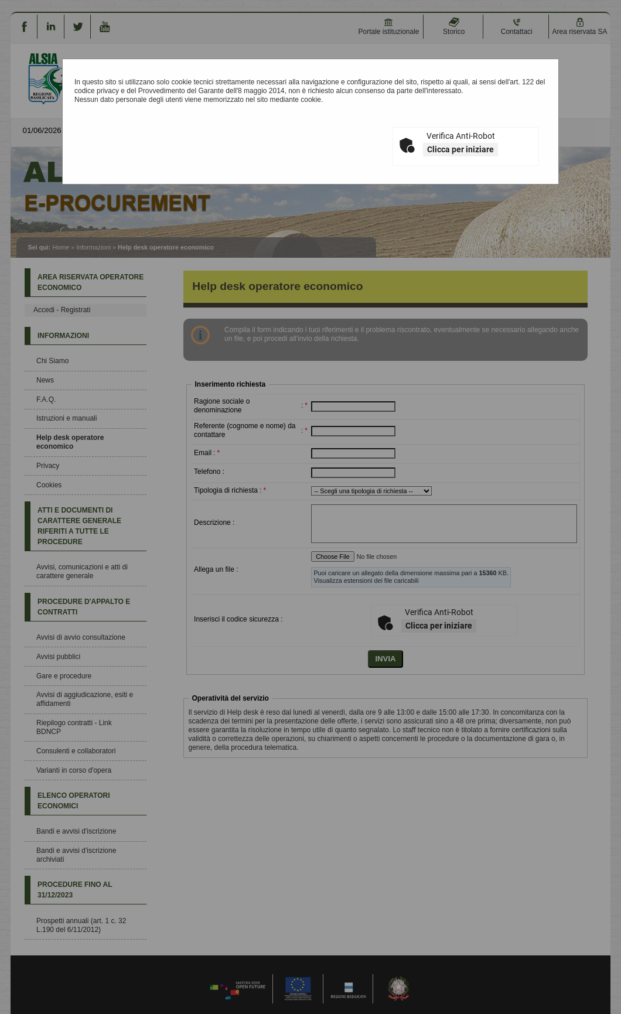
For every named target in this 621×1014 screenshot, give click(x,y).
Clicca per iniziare (460, 149)
